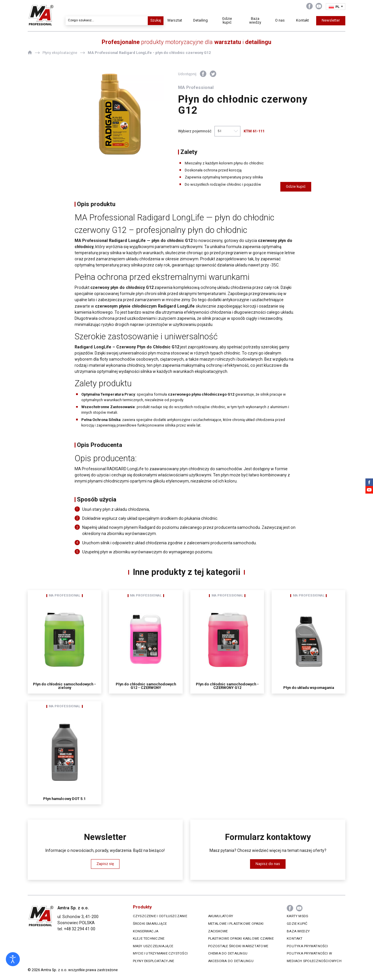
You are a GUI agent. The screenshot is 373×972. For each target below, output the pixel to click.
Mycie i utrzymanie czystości (160, 953)
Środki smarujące (150, 924)
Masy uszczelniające (153, 946)
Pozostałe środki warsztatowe (238, 946)
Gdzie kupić (227, 20)
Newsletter (331, 20)
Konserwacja (146, 931)
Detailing (200, 20)
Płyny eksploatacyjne (153, 961)
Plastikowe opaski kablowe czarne (241, 938)
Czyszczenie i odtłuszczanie (160, 916)
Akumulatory (220, 916)
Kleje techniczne (149, 938)
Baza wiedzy (255, 20)
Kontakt (302, 20)
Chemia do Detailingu (228, 953)
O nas (280, 20)
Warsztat (174, 20)
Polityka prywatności (307, 946)
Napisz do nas (268, 864)
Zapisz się (105, 864)
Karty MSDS (297, 916)
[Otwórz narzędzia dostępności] (13, 959)
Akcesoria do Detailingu (231, 961)
